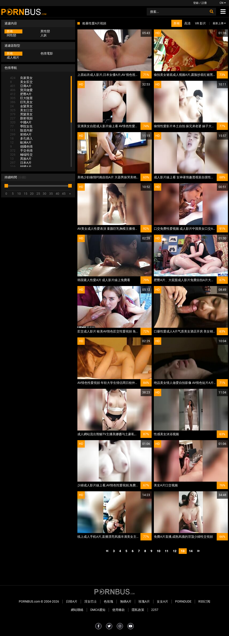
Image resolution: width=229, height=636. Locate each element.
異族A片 (21, 158)
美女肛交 (21, 82)
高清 (187, 23)
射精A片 (21, 134)
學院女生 (21, 126)
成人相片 (13, 57)
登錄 (196, 2)
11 (166, 551)
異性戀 (45, 31)
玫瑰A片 (144, 601)
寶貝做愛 (21, 90)
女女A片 (162, 601)
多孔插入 (21, 138)
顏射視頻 (21, 118)
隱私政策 (138, 610)
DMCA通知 (97, 610)
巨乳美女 (21, 102)
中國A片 (21, 122)
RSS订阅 (204, 601)
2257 (154, 610)
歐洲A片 (21, 142)
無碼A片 (125, 601)
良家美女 (21, 78)
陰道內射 (21, 130)
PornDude (183, 601)
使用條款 (118, 610)
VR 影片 (200, 23)
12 (174, 551)
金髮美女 (21, 106)
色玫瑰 (108, 601)
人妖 (43, 35)
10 (158, 551)
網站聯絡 (77, 610)
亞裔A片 (21, 86)
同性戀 (11, 35)
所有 (10, 31)
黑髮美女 (21, 114)
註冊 (204, 2)
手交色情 (21, 150)
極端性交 (21, 154)
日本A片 (21, 162)
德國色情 (21, 146)
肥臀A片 (21, 94)
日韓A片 (71, 601)
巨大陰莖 (21, 98)
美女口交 (21, 110)
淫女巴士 (90, 601)
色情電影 (46, 53)
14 (191, 551)
